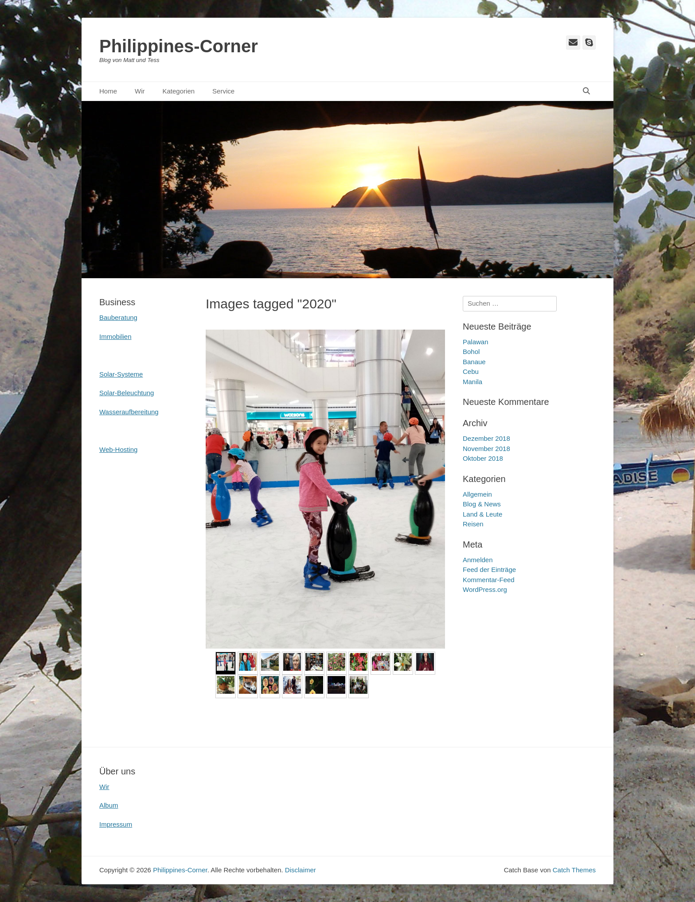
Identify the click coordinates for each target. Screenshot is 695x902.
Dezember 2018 (486, 438)
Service (223, 91)
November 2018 (486, 448)
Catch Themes (574, 870)
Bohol (471, 351)
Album (108, 805)
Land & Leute (482, 514)
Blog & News (482, 504)
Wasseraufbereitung (129, 412)
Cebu (471, 371)
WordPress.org (485, 589)
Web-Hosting (118, 449)
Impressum (115, 824)
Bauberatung (118, 317)
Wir (140, 91)
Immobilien (115, 336)
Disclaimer (300, 870)
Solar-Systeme (121, 374)
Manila (472, 381)
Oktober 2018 (483, 458)
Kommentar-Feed (489, 579)
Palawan (475, 342)
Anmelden (478, 560)
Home (108, 91)
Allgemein (477, 494)
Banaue (474, 361)
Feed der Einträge (489, 569)
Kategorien (179, 91)
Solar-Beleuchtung (126, 393)
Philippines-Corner (178, 46)
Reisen (473, 524)
